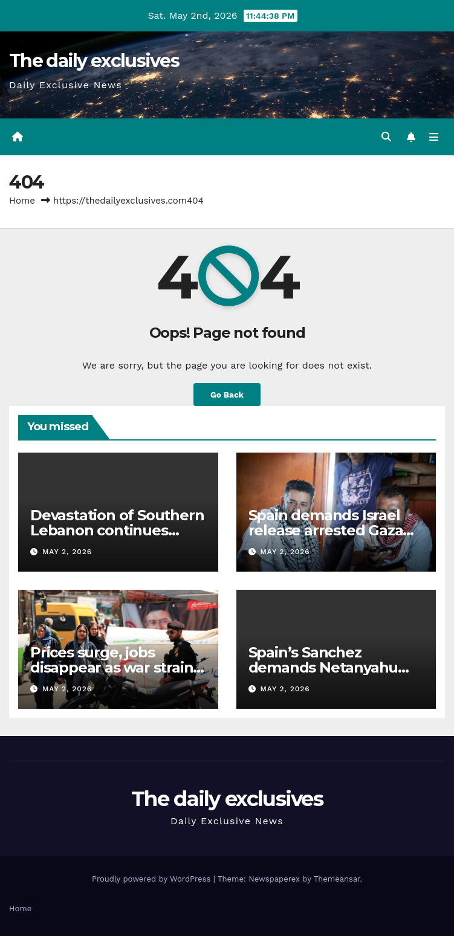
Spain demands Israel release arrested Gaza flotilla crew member (325, 530)
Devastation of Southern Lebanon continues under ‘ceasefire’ (117, 530)
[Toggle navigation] (434, 137)
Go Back (227, 394)
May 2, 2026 (67, 551)
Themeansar (337, 878)
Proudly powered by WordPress (152, 878)
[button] (386, 137)
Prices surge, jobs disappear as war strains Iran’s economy (115, 667)
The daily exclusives (94, 61)
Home (22, 200)
